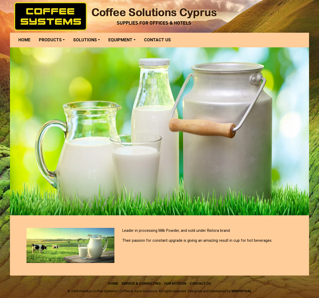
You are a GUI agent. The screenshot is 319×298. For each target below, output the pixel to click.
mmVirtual (241, 291)
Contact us (157, 39)
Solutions (85, 39)
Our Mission (175, 283)
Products (50, 39)
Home (24, 39)
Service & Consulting (141, 283)
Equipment (120, 39)
